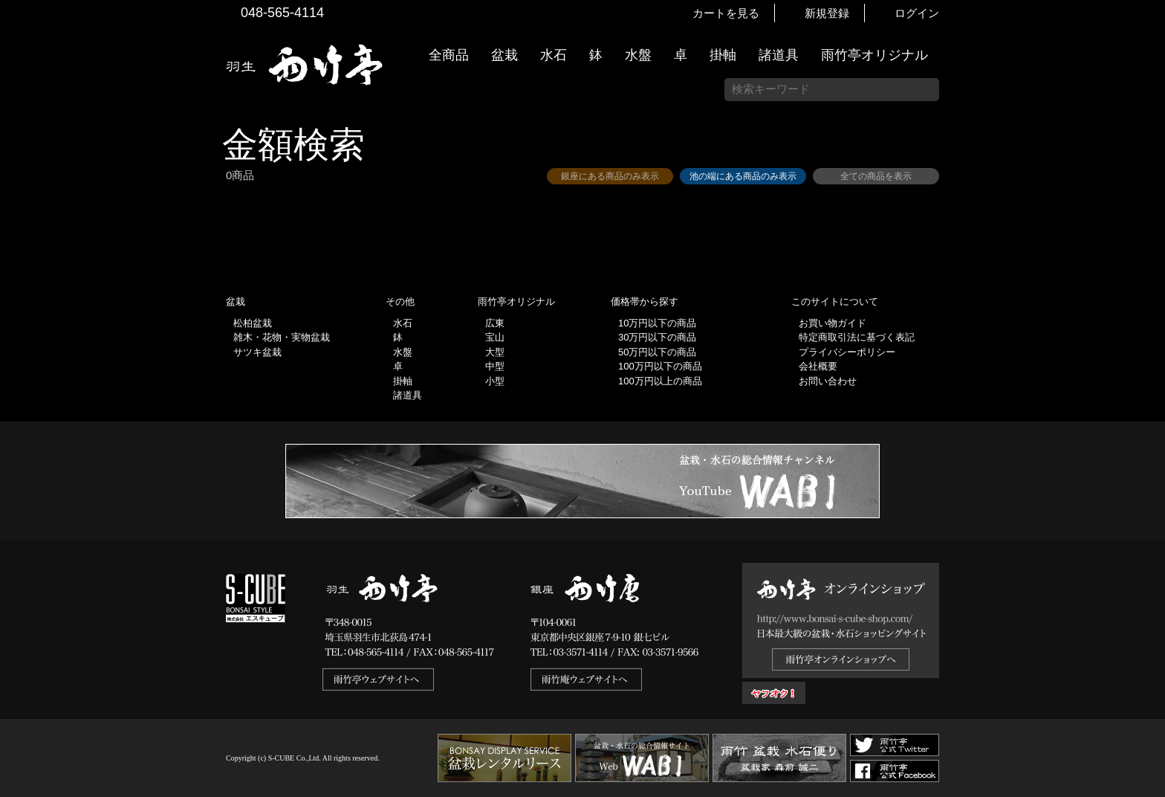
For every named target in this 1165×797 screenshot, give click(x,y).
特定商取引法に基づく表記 (857, 337)
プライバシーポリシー (847, 352)
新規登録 (827, 13)
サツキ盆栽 (257, 352)
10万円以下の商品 (657, 323)
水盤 (638, 55)
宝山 (494, 337)
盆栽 (504, 55)
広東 (494, 323)
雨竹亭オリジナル (874, 55)
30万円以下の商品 (657, 337)
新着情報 (1146, 262)
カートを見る (725, 13)
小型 (494, 381)
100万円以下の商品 (660, 366)
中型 (494, 366)
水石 (553, 55)
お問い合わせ (828, 381)
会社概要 (818, 366)
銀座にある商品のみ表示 (610, 176)
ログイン (917, 13)
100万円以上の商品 (660, 381)
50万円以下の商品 (657, 352)
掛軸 (723, 55)
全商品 (449, 55)
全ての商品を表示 (876, 176)
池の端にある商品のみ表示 (742, 176)
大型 (494, 352)
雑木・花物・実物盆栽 (281, 337)
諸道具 (779, 55)
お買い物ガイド (1146, 378)
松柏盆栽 (252, 323)
